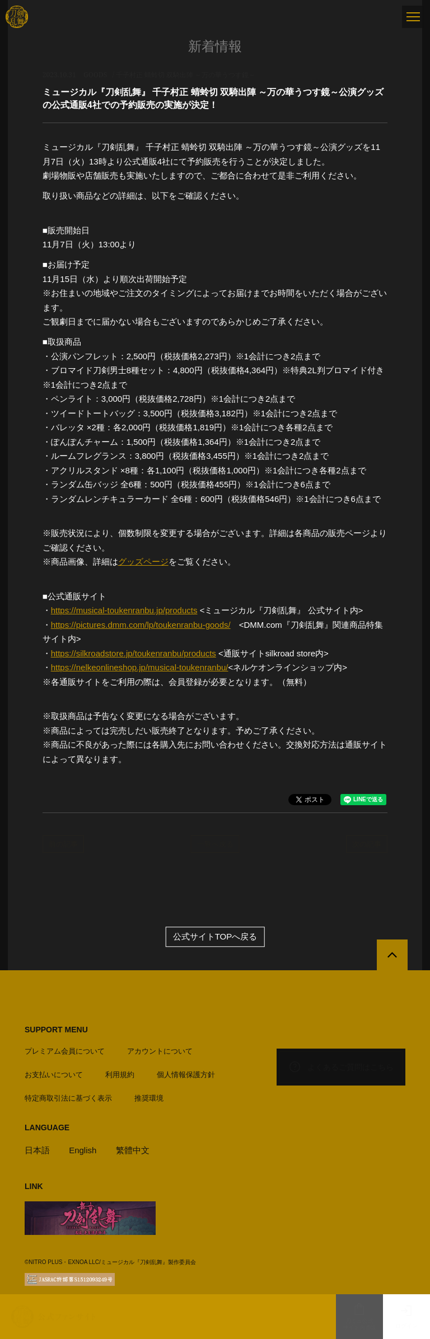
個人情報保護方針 (186, 1074)
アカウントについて (160, 1051)
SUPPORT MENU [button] (56, 1029)
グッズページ (143, 561)
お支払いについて (54, 1074)
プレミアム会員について (65, 1051)
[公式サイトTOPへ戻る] (392, 954)
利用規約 (119, 1074)
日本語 (37, 1150)
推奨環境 (148, 1098)
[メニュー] (413, 17)
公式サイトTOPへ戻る (215, 936)
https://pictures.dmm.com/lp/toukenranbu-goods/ (141, 624)
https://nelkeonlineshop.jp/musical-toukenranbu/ (139, 667)
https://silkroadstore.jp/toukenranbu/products (133, 653)
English (82, 1150)
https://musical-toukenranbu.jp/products (124, 610)
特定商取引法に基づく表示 (68, 1098)
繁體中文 (132, 1150)
